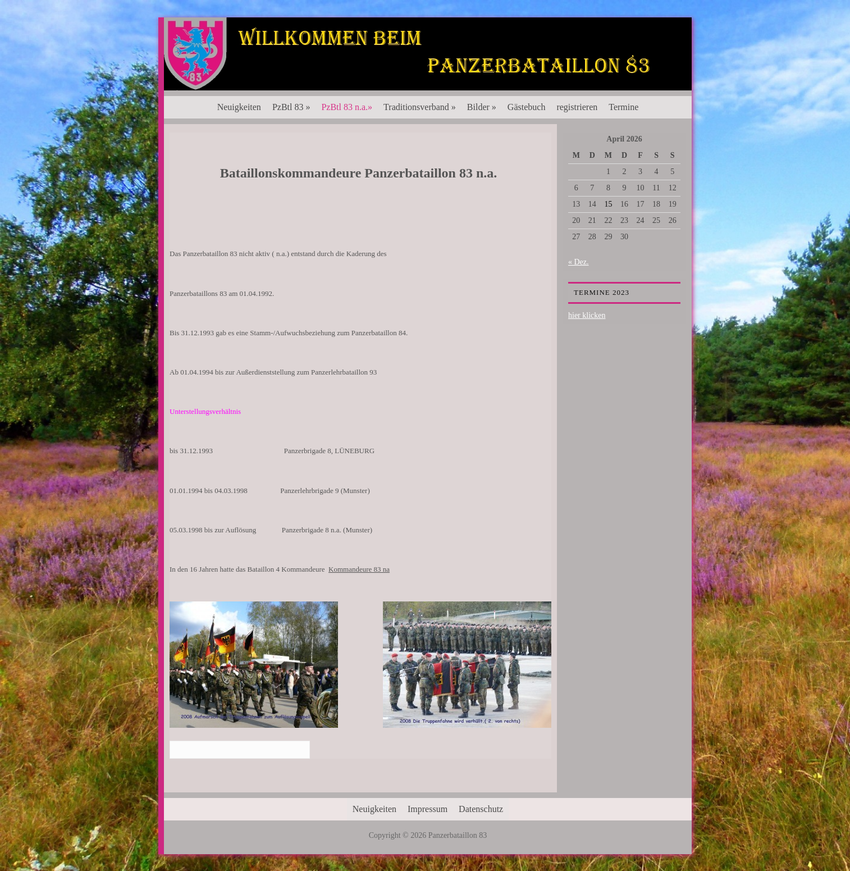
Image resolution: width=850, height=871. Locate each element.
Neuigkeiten (239, 107)
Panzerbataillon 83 (428, 51)
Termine (623, 107)
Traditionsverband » (419, 107)
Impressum (427, 809)
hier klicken (586, 315)
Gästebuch (527, 107)
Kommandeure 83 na (359, 569)
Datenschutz (481, 809)
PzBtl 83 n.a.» (346, 107)
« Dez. (578, 262)
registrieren (576, 107)
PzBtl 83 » (291, 107)
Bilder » (481, 107)
